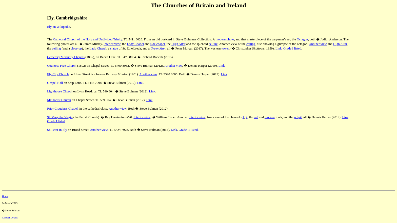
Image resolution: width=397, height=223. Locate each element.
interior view (197, 117)
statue (114, 48)
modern (270, 117)
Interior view (112, 44)
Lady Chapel (135, 44)
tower (225, 48)
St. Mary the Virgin (60, 117)
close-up (76, 48)
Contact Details (10, 217)
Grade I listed (292, 48)
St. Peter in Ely (57, 130)
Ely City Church (58, 74)
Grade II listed (188, 130)
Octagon (302, 39)
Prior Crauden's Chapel (62, 108)
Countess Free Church (61, 65)
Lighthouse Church (59, 91)
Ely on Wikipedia (58, 27)
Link (278, 48)
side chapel (157, 44)
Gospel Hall (55, 83)
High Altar (178, 44)
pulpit (298, 117)
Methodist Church (59, 100)
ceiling (213, 44)
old (256, 117)
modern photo (224, 39)
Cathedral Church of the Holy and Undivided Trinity (87, 39)
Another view (318, 44)
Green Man (157, 48)
